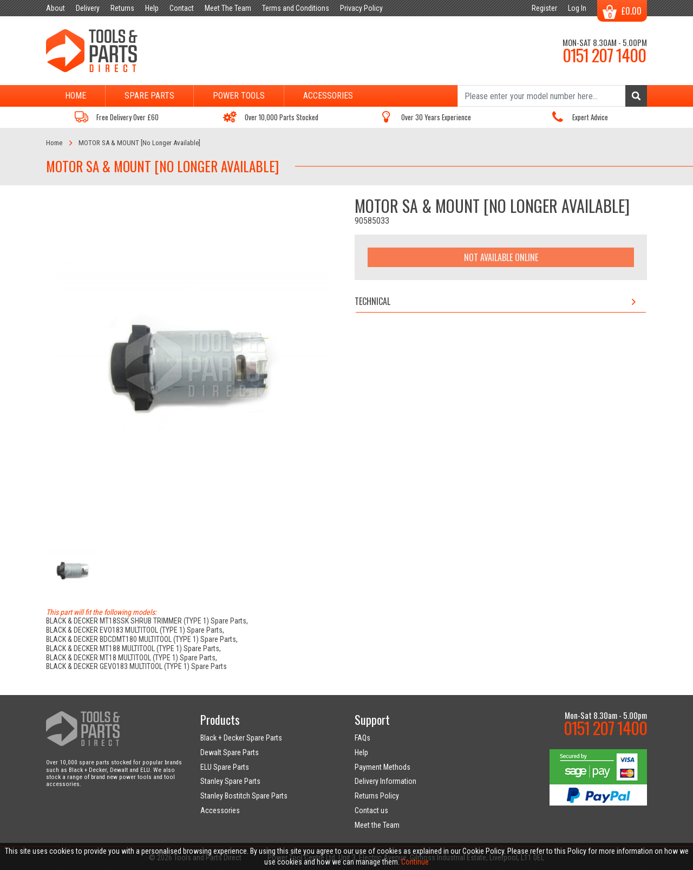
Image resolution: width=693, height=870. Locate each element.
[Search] (552, 96)
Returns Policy (377, 795)
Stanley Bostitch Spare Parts (243, 795)
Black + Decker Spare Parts (241, 737)
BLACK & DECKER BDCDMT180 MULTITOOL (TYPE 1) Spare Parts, (142, 639)
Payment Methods (382, 767)
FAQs (362, 737)
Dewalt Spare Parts (229, 752)
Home (75, 95)
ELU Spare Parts (224, 767)
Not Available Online (501, 257)
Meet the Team (377, 825)
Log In (577, 8)
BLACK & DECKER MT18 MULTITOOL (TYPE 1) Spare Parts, (131, 657)
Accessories (328, 95)
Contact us (371, 810)
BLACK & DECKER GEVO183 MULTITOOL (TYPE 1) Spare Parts (136, 666)
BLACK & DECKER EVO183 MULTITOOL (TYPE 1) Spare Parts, (135, 630)
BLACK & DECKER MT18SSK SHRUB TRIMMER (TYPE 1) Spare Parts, (147, 620)
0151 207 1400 (604, 54)
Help (361, 752)
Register (544, 8)
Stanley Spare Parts (230, 781)
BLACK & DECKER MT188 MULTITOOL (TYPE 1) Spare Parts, (133, 648)
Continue (415, 862)
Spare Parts (149, 95)
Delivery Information (385, 781)
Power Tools (239, 95)
